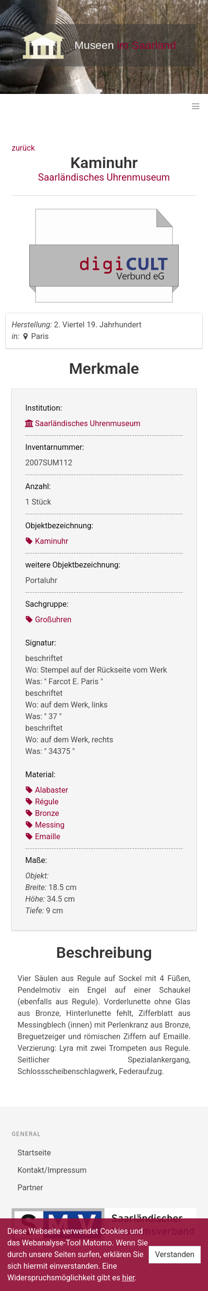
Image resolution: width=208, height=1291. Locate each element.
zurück (23, 148)
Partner (30, 1187)
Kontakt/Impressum (52, 1170)
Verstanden (174, 1254)
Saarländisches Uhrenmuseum (104, 177)
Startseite (34, 1152)
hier (128, 1277)
